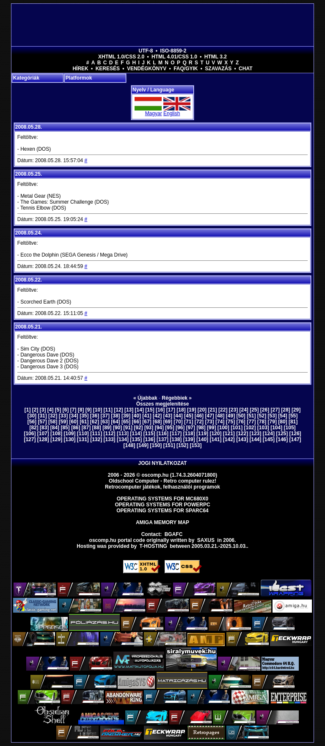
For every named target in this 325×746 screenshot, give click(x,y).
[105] (290, 428)
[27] (275, 410)
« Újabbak (145, 398)
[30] (32, 416)
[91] (128, 428)
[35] (84, 416)
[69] (167, 422)
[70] (178, 422)
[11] (108, 410)
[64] (115, 422)
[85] (65, 428)
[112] (110, 434)
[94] (159, 428)
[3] (43, 410)
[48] (219, 416)
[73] (209, 422)
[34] (73, 416)
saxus (206, 540)
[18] (180, 410)
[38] (115, 416)
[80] (282, 422)
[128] (43, 439)
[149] (143, 445)
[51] (251, 416)
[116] (162, 434)
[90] (117, 428)
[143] (242, 439)
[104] (276, 428)
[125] (282, 434)
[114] (136, 434)
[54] (282, 416)
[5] (58, 410)
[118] (189, 434)
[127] (30, 439)
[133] (110, 439)
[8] (81, 410)
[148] (129, 445)
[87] (86, 428)
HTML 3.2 (215, 57)
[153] (195, 445)
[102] (250, 428)
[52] (261, 416)
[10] (97, 410)
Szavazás (218, 69)
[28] (285, 410)
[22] (222, 410)
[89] (106, 428)
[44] (178, 416)
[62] (94, 422)
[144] (256, 439)
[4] (50, 410)
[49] (230, 416)
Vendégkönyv (146, 69)
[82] (33, 428)
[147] (295, 439)
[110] (83, 434)
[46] (199, 416)
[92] (138, 428)
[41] (146, 416)
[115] (149, 434)
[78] (261, 422)
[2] (35, 410)
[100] (223, 428)
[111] (96, 434)
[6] (66, 410)
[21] (212, 410)
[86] (75, 428)
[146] (282, 439)
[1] (28, 410)
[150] (156, 445)
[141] (215, 439)
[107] (43, 434)
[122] (242, 434)
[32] (52, 416)
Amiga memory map (162, 522)
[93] (148, 428)
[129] (56, 439)
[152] (182, 445)
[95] (169, 428)
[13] (128, 410)
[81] (293, 422)
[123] (256, 434)
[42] (157, 416)
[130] (69, 439)
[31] (42, 416)
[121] (229, 434)
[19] (191, 410)
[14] (139, 410)
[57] (42, 422)
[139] (189, 439)
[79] (272, 422)
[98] (200, 428)
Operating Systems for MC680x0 (163, 499)
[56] (32, 422)
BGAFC (174, 534)
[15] (149, 410)
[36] (94, 416)
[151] (169, 445)
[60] (73, 422)
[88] (96, 428)
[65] (125, 422)
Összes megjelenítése (162, 404)
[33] (63, 416)
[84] (54, 428)
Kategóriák (26, 78)
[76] (240, 422)
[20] (202, 410)
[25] (254, 410)
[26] (264, 410)
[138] (176, 439)
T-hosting (153, 546)
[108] (56, 434)
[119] (202, 434)
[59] (63, 422)
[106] (30, 434)
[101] (236, 428)
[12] (118, 410)
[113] (123, 434)
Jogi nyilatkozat (162, 463)
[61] (84, 422)
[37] (105, 416)
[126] (295, 434)
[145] (269, 439)
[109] (69, 434)
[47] (209, 416)
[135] (136, 439)
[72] (199, 422)
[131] (83, 439)
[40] (136, 416)
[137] (162, 439)
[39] (125, 416)
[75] (230, 422)
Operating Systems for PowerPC (162, 505)
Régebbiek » (177, 398)
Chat (245, 69)
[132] (96, 439)
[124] (269, 434)
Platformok (79, 78)
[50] (240, 416)
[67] (146, 422)
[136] (149, 439)
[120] (215, 434)
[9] (88, 410)
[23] (233, 410)
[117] (176, 434)
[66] (136, 422)
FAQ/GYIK (186, 69)
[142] (229, 439)
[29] (296, 410)
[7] (73, 410)
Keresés (108, 69)
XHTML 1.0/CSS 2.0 (121, 57)
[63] (105, 422)
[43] (167, 416)
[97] (190, 428)
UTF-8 (146, 51)
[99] (211, 428)
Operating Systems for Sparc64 (162, 511)
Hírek (80, 69)
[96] (180, 428)
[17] (170, 410)
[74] (219, 422)
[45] (188, 416)
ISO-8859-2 (173, 51)
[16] (160, 410)
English (171, 113)
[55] (293, 416)
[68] (157, 422)
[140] (202, 439)
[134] (123, 439)
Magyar (153, 113)
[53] (272, 416)
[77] (251, 422)
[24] (243, 410)
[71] (188, 422)
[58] (52, 422)
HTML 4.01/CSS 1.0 (174, 57)
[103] (263, 428)
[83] (44, 428)
